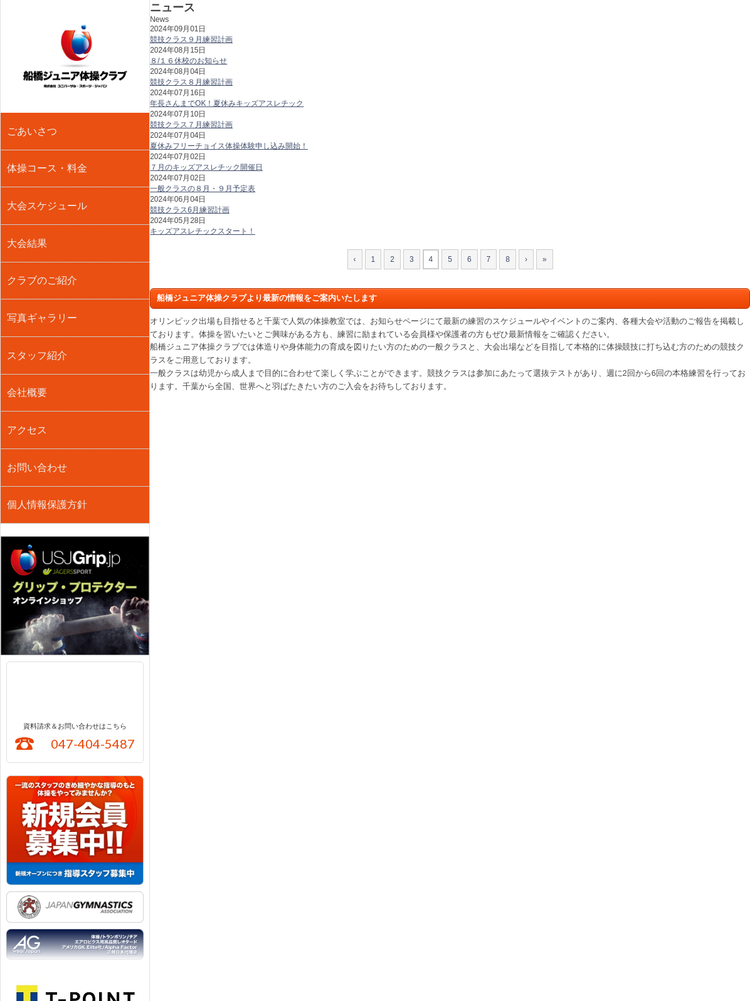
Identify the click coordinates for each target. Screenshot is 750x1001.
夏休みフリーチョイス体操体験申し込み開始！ (229, 146)
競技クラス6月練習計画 (190, 209)
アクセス (27, 336)
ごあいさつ (32, 125)
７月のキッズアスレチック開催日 (206, 167)
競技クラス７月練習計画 (191, 124)
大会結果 (27, 204)
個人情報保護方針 (45, 388)
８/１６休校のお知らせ (188, 60)
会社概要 (27, 309)
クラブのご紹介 (40, 231)
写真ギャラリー (40, 257)
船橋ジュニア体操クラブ (75, 56)
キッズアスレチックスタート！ (202, 231)
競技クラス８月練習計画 (191, 82)
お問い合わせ (36, 362)
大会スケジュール (45, 178)
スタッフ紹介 (36, 283)
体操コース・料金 (45, 152)
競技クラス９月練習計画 (191, 39)
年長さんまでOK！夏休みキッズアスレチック (227, 103)
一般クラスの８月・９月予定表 (202, 188)
